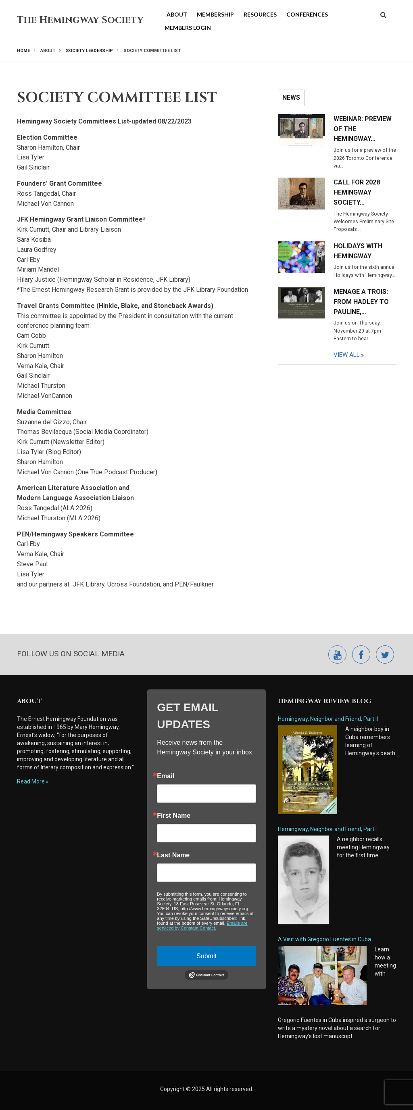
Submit (206, 956)
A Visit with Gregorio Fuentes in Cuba (324, 939)
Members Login (188, 27)
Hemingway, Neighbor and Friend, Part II (328, 719)
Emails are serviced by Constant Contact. (202, 925)
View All (347, 354)
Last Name (173, 855)
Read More (31, 781)
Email (165, 776)
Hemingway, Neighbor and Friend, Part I (327, 829)
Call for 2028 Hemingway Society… (357, 192)
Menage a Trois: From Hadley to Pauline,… (361, 302)
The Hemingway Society (80, 20)
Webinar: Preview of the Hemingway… (363, 129)
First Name (173, 816)
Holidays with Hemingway (358, 251)
